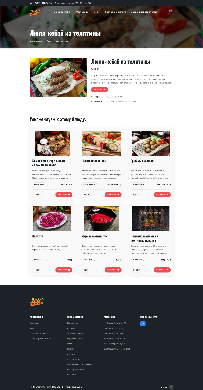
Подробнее (40, 184)
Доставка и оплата (116, 11)
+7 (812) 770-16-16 (41, 3)
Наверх (166, 385)
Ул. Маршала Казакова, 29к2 (117, 348)
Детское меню (73, 358)
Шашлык (71, 327)
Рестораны (83, 11)
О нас (97, 11)
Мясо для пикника (75, 368)
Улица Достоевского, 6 (114, 327)
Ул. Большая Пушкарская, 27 (117, 337)
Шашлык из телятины (117, 101)
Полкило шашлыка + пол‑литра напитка (146, 238)
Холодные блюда (75, 332)
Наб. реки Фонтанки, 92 (115, 322)
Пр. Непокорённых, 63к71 (116, 342)
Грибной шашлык (143, 160)
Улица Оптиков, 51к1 (113, 332)
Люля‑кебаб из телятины (59, 41)
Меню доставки (63, 11)
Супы (69, 342)
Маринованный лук (95, 235)
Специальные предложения (80, 363)
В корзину (100, 90)
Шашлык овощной (94, 160)
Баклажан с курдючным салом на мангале (49, 162)
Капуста (38, 235)
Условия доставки (38, 332)
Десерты (71, 353)
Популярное (72, 322)
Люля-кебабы (134, 101)
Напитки (71, 348)
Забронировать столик (145, 11)
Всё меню (71, 373)
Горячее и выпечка (75, 337)
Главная (33, 322)
